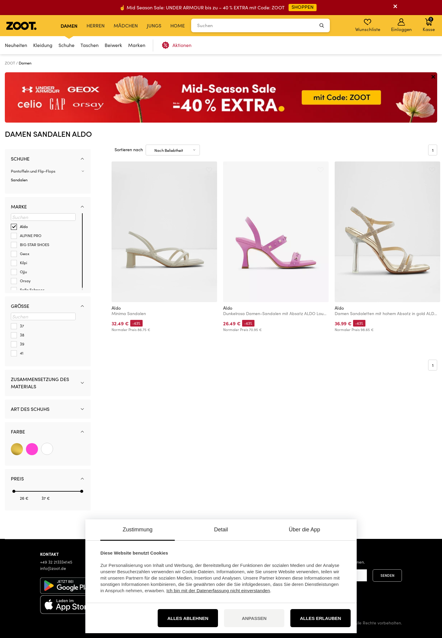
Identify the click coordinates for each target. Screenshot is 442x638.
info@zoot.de (53, 568)
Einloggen (401, 25)
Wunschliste (367, 25)
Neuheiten (16, 45)
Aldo (116, 308)
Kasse (429, 24)
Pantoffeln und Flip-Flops (33, 171)
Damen (69, 25)
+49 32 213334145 (56, 562)
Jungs (154, 25)
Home (177, 25)
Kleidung (42, 45)
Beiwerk (113, 45)
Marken (136, 45)
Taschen (90, 45)
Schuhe (66, 45)
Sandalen (19, 180)
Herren (96, 25)
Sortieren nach (129, 149)
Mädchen (126, 25)
